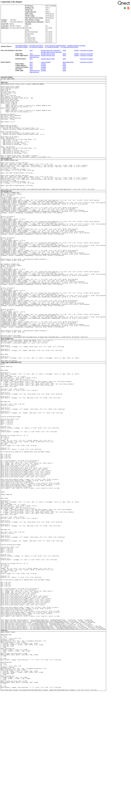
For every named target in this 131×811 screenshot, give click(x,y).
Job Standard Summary (21, 45)
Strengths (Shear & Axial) (48, 53)
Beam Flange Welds (68, 62)
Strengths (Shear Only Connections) (50, 50)
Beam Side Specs (34, 57)
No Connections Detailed (52, 47)
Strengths (43, 64)
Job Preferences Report (21, 47)
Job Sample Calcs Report (36, 45)
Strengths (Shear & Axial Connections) (51, 52)
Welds (64, 50)
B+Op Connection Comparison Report (55, 45)
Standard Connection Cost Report (76, 45)
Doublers (76, 50)
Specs (31, 50)
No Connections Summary (36, 47)
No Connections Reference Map (69, 47)
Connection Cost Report (86, 50)
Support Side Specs (35, 55)
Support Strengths (46, 62)
